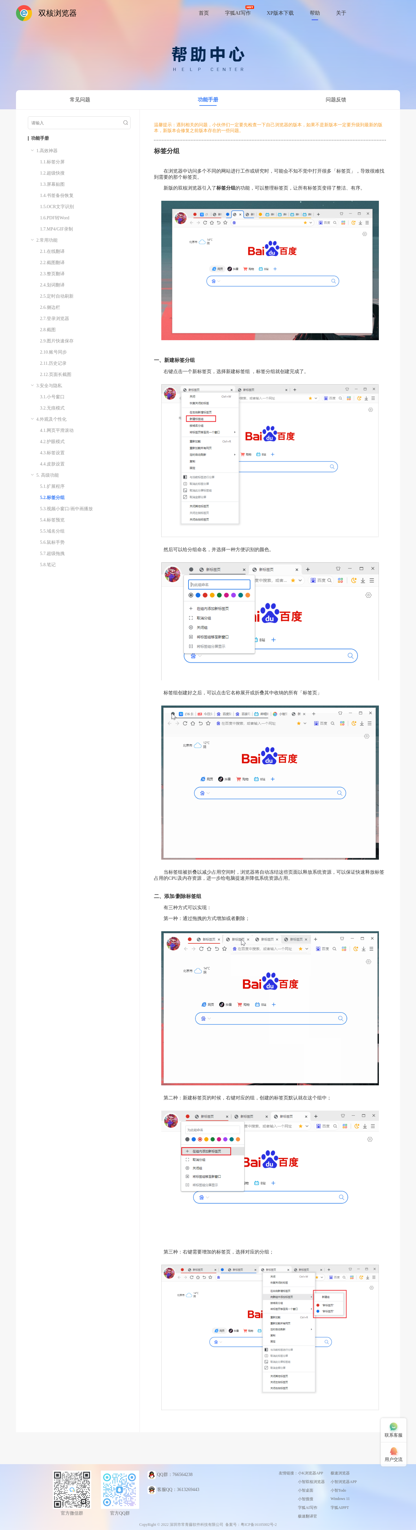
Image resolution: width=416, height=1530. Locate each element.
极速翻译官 (307, 1516)
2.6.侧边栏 (50, 307)
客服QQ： (173, 1490)
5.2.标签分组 (52, 497)
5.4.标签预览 (52, 520)
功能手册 (208, 99)
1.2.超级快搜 (52, 173)
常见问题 (80, 99)
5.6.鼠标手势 (52, 542)
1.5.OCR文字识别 (57, 206)
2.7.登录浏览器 (54, 318)
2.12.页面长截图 (55, 374)
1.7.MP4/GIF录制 (56, 229)
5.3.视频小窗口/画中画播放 (66, 508)
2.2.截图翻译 (52, 262)
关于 (341, 13)
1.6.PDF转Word (54, 217)
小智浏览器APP (344, 1481)
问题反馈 (336, 99)
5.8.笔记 (48, 564)
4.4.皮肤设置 (52, 464)
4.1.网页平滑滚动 (57, 430)
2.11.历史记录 (53, 363)
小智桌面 (305, 1490)
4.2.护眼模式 (52, 441)
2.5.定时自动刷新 (57, 296)
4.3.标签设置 (52, 452)
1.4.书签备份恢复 (57, 195)
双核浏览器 (57, 13)
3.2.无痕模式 (52, 408)
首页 (204, 13)
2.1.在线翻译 (52, 251)
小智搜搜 (305, 1499)
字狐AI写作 (238, 13)
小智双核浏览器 (311, 1481)
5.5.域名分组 (52, 531)
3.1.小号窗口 (52, 396)
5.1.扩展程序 (52, 486)
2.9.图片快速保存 (57, 341)
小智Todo (338, 1490)
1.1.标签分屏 (52, 162)
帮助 (315, 13)
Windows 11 (340, 1498)
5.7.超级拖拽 (52, 553)
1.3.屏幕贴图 (52, 184)
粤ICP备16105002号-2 (259, 1524)
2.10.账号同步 (53, 352)
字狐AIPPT (340, 1507)
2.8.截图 (48, 329)
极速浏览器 (340, 1473)
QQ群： (170, 1475)
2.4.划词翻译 (52, 285)
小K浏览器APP (310, 1473)
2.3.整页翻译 (52, 273)
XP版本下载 (280, 13)
